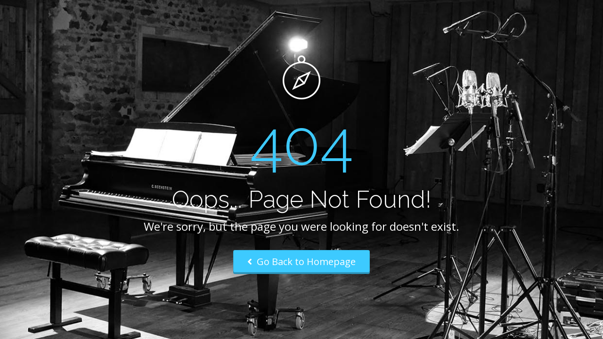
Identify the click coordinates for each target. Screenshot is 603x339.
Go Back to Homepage (301, 261)
